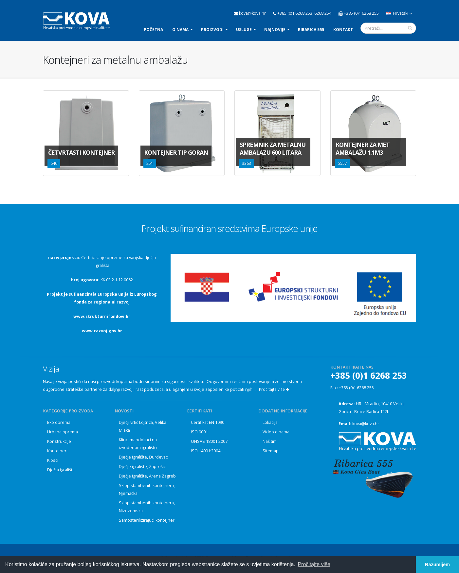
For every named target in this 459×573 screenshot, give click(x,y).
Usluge (244, 29)
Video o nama (276, 432)
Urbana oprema (62, 432)
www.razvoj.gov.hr (102, 331)
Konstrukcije (59, 441)
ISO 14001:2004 (205, 451)
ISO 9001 (199, 432)
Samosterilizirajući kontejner (146, 520)
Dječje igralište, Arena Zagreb (147, 476)
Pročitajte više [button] (314, 564)
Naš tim (270, 441)
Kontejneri (57, 451)
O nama (180, 29)
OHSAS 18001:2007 (209, 441)
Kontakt (343, 29)
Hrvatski (399, 13)
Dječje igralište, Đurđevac (143, 457)
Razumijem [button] (437, 564)
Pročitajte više (274, 389)
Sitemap (271, 451)
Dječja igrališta (61, 470)
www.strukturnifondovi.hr (101, 316)
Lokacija (270, 422)
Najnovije (274, 29)
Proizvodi (212, 29)
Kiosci (52, 460)
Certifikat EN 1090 (207, 422)
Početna (153, 29)
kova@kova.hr (365, 423)
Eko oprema (58, 422)
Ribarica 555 (311, 29)
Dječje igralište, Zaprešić (142, 466)
